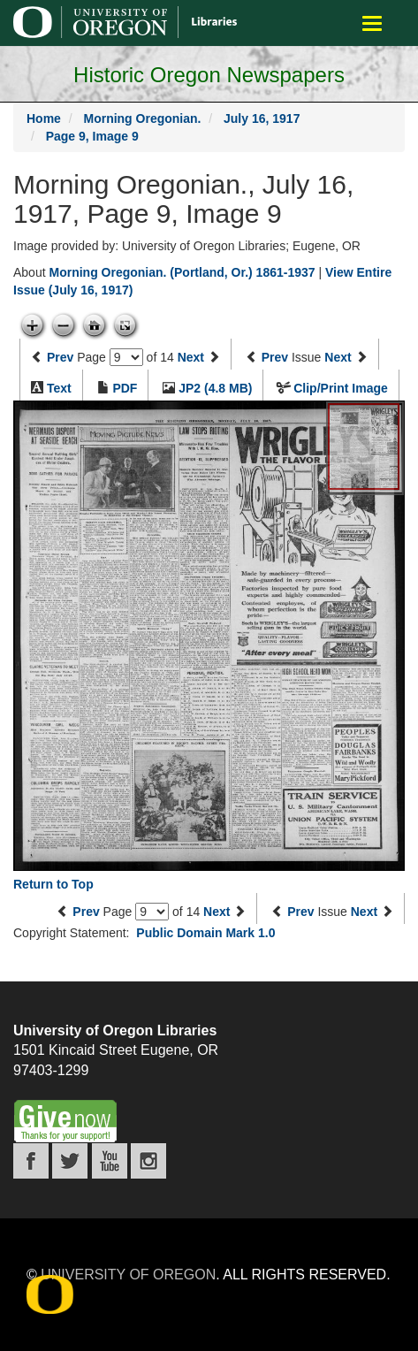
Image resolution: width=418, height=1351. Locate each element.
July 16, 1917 (262, 118)
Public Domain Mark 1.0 (205, 933)
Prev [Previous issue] (275, 357)
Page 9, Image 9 (92, 136)
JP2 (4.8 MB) (215, 388)
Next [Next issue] (337, 357)
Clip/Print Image (340, 388)
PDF (124, 388)
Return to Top (53, 884)
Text (59, 388)
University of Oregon (128, 1274)
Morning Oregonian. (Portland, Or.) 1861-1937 (182, 272)
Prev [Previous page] (60, 357)
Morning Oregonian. (142, 118)
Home (44, 118)
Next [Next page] (191, 357)
